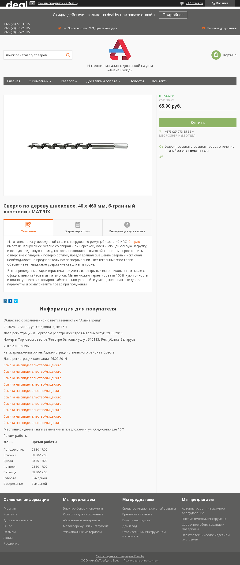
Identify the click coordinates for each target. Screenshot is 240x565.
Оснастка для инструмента (83, 514)
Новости (136, 81)
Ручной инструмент (137, 520)
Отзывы (10, 532)
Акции (8, 538)
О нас (8, 526)
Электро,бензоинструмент (83, 508)
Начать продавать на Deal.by (58, 3)
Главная (13, 81)
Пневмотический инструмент (204, 519)
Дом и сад (129, 526)
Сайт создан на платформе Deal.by (120, 556)
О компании (39, 81)
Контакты (160, 81)
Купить (198, 122)
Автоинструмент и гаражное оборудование (203, 510)
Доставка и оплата (101, 81)
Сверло (134, 241)
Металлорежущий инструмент (86, 526)
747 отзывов (194, 3)
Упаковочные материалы (82, 532)
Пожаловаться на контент (141, 560)
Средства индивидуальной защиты (149, 508)
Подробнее (173, 14)
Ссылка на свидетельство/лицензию (32, 365)
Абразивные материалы (81, 520)
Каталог (67, 81)
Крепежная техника (137, 514)
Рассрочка (11, 543)
